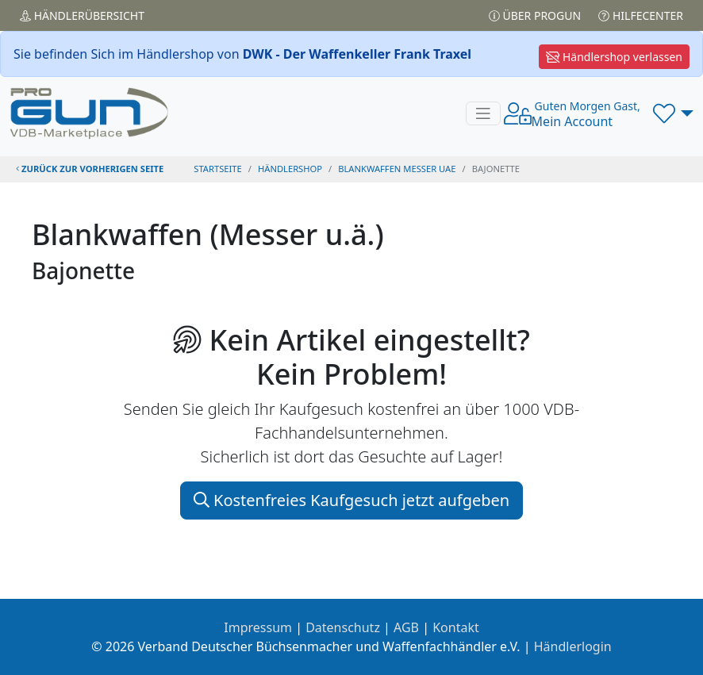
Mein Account (586, 114)
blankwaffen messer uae (396, 169)
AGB (406, 627)
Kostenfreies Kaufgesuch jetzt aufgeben (351, 500)
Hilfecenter (640, 15)
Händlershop (290, 169)
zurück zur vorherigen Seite (89, 169)
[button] (673, 113)
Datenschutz (342, 627)
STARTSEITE (218, 169)
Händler (82, 15)
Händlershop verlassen (614, 56)
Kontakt (455, 627)
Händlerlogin (573, 646)
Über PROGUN (535, 15)
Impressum (258, 627)
